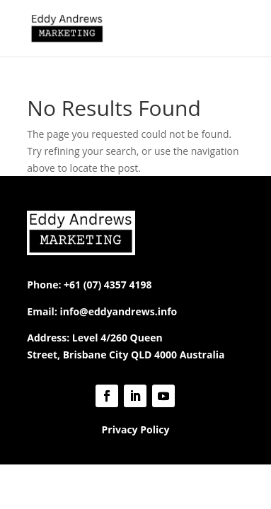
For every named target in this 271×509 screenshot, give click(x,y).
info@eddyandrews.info (119, 311)
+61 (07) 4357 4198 (107, 284)
